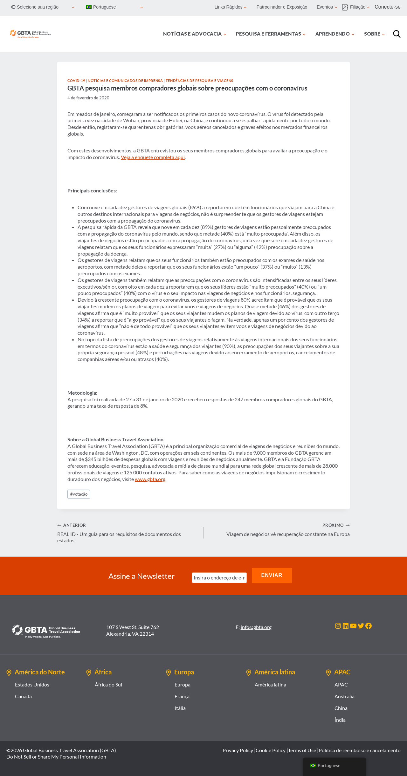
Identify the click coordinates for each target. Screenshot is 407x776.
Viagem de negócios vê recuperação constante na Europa (279, 529)
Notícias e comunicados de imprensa (125, 80)
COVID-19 (76, 80)
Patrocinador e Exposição (282, 7)
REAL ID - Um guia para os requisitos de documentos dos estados (127, 533)
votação (78, 494)
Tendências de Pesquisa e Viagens (199, 80)
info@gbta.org (256, 625)
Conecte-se (388, 7)
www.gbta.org (150, 479)
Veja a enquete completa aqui (153, 157)
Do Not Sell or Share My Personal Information (56, 755)
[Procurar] (397, 34)
